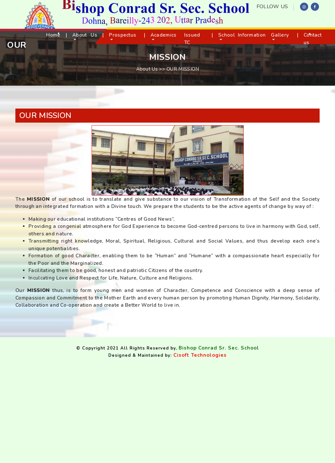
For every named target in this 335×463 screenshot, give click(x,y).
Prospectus (122, 35)
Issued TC (192, 39)
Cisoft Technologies (200, 355)
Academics (163, 35)
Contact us (313, 39)
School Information (242, 35)
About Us (84, 35)
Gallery (280, 35)
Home (53, 35)
